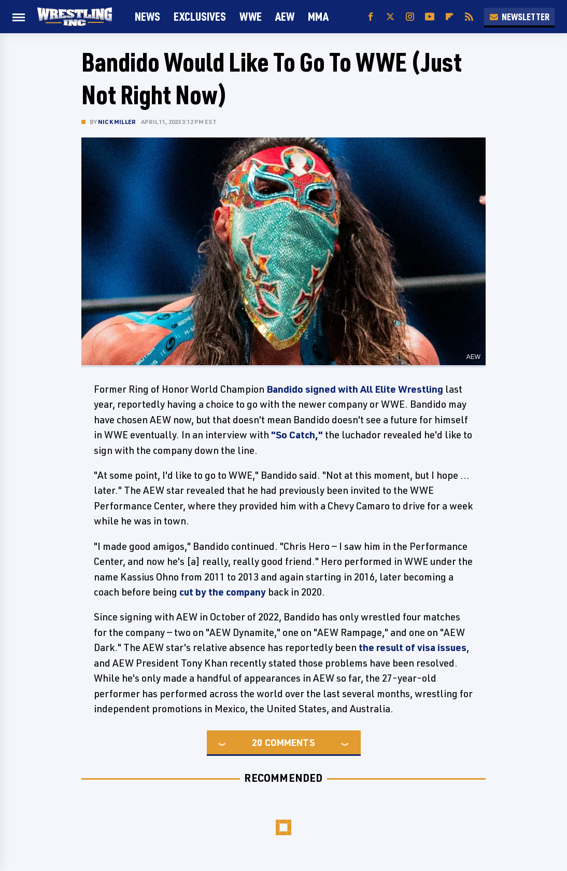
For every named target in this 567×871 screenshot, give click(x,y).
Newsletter (519, 16)
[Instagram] (410, 16)
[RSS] (469, 16)
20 (257, 742)
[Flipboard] (449, 16)
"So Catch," (297, 434)
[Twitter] (390, 16)
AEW (284, 16)
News (147, 16)
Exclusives (200, 16)
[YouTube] (429, 16)
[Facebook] (370, 16)
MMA (318, 16)
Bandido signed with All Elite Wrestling (354, 389)
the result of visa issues (412, 647)
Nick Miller (117, 122)
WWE (250, 16)
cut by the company (222, 592)
